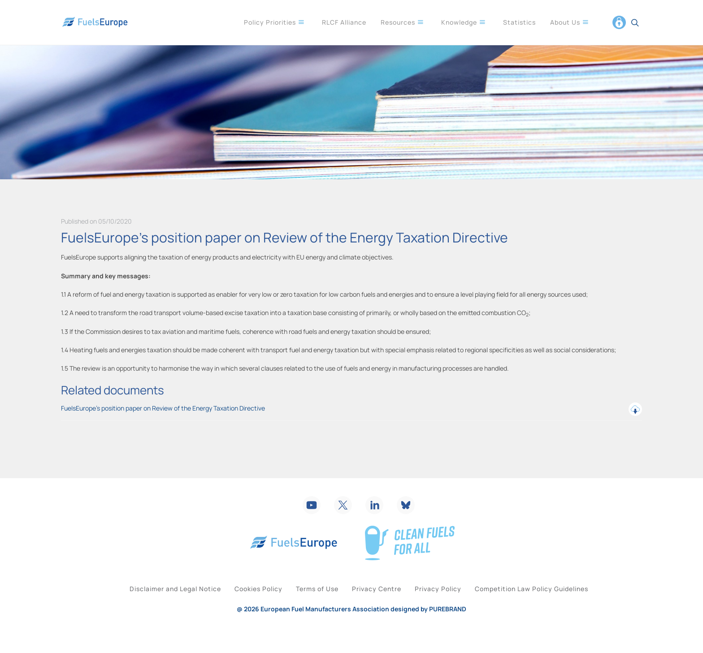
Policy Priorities (274, 22)
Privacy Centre (381, 604)
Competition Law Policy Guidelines (554, 604)
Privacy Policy (451, 604)
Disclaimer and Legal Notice (153, 604)
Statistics (519, 22)
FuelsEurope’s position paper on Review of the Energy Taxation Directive (351, 409)
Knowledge (463, 22)
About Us (569, 22)
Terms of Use (312, 604)
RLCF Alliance (344, 22)
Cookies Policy (245, 604)
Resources (402, 22)
